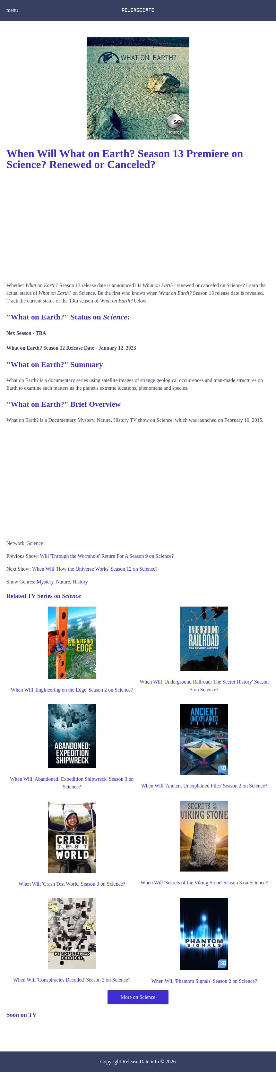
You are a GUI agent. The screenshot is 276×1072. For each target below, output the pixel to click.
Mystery (45, 581)
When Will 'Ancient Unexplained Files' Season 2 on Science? (204, 785)
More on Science (138, 997)
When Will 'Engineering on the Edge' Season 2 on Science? (72, 690)
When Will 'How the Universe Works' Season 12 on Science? (95, 569)
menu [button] (12, 10)
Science (35, 543)
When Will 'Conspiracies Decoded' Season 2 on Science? (71, 980)
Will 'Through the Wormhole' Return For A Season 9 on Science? (107, 556)
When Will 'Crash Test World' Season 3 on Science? (72, 884)
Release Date (136, 1061)
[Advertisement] (138, 224)
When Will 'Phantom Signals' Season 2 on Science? (204, 981)
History (80, 581)
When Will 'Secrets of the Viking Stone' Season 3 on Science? (204, 882)
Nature (63, 581)
